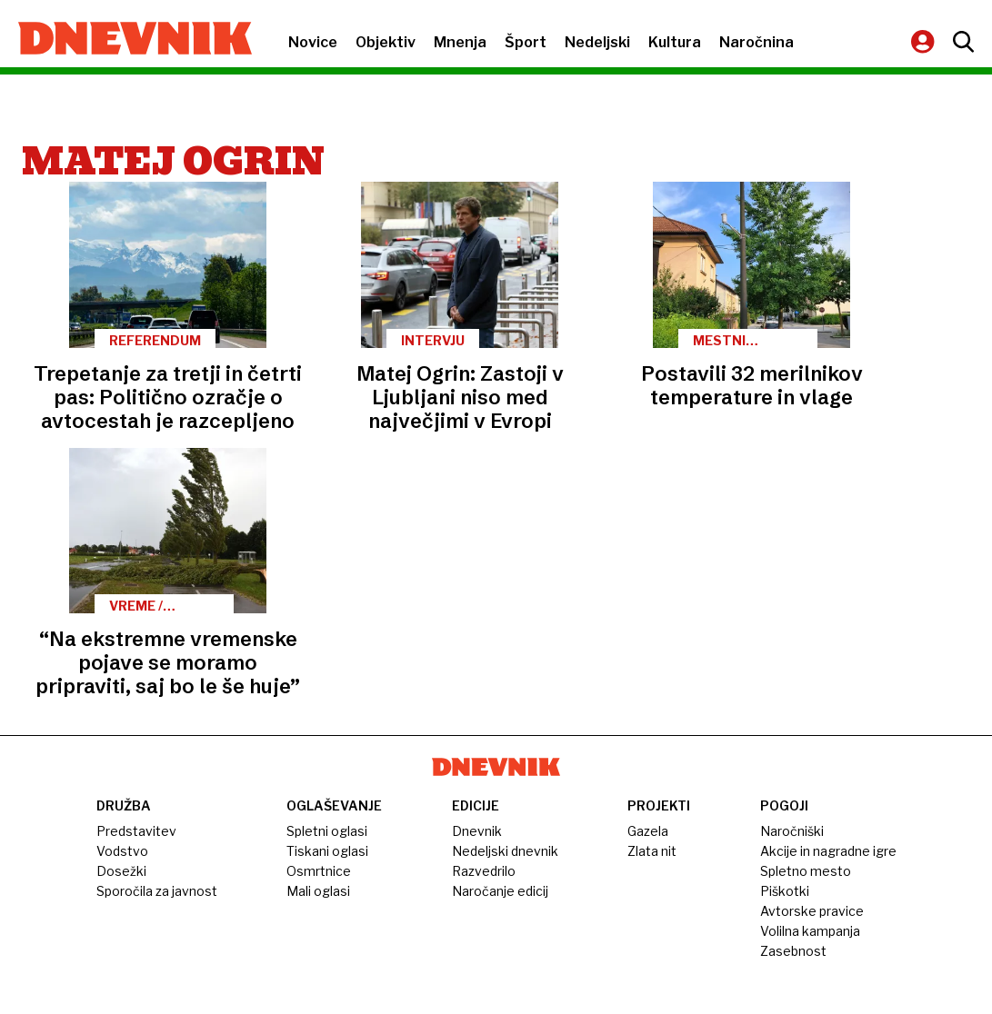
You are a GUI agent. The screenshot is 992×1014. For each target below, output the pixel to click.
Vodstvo (122, 851)
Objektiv (386, 42)
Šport (525, 42)
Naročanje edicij (500, 891)
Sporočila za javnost (156, 891)
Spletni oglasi (326, 831)
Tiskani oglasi (327, 851)
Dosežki (121, 871)
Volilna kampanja (810, 931)
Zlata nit (651, 851)
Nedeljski (597, 42)
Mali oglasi (318, 891)
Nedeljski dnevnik (505, 851)
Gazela (647, 831)
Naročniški (792, 831)
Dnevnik (477, 831)
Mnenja (460, 42)
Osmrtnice (318, 871)
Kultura (674, 42)
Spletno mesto (805, 871)
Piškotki (784, 891)
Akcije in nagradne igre (828, 851)
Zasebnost (793, 951)
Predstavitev (136, 831)
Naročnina (756, 42)
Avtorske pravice (812, 911)
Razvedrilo (484, 871)
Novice (312, 42)
